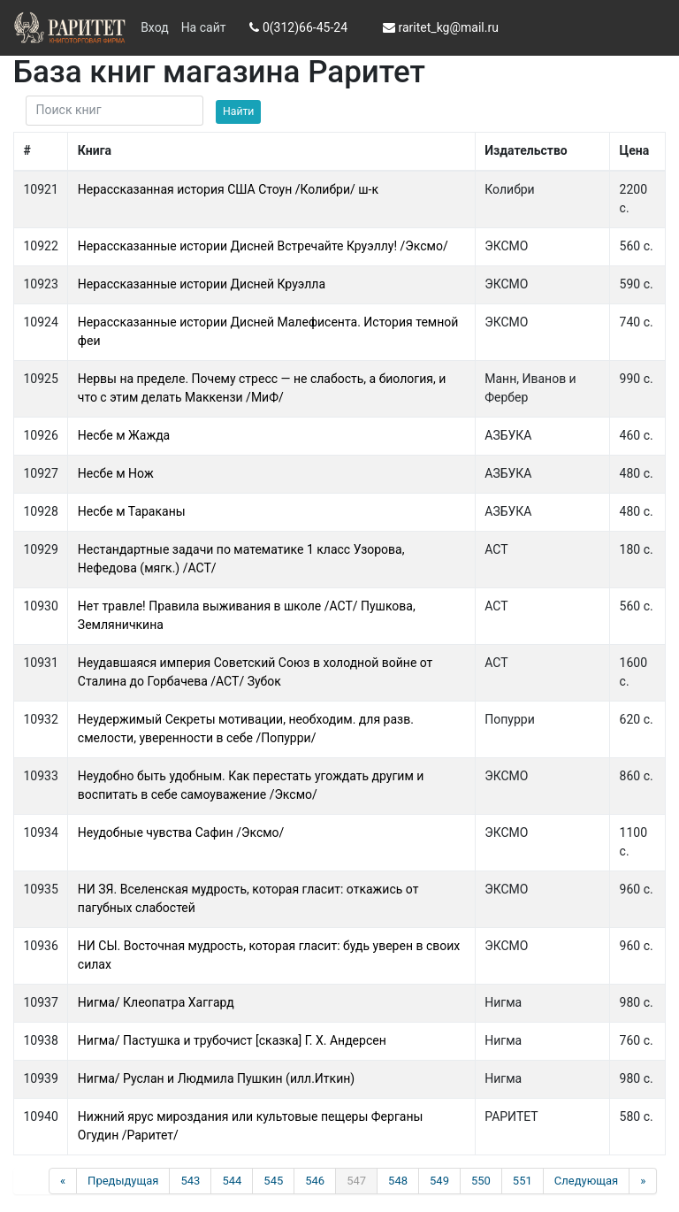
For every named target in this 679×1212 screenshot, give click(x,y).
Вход (154, 27)
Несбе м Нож (116, 473)
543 (190, 1180)
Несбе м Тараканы (132, 511)
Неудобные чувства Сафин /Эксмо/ (181, 832)
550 (481, 1180)
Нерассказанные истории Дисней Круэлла (201, 284)
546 (314, 1180)
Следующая (586, 1180)
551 (522, 1180)
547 (356, 1180)
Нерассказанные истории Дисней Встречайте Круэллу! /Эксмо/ (263, 246)
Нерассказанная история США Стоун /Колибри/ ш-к (228, 189)
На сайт (203, 27)
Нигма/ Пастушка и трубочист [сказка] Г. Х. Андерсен (232, 1040)
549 (439, 1180)
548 (398, 1180)
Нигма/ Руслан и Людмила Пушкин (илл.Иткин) (216, 1078)
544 (231, 1180)
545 (273, 1180)
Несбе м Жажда (124, 435)
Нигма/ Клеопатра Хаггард (156, 1002)
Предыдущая (123, 1180)
